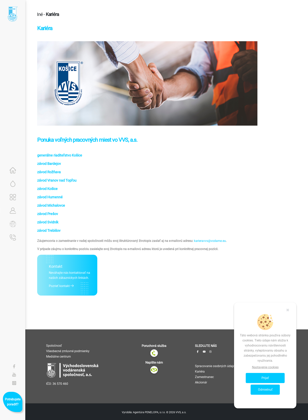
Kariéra (200, 371)
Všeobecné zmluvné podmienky (68, 351)
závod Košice (47, 189)
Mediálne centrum (58, 356)
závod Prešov (47, 214)
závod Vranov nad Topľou (56, 180)
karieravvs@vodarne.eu (210, 241)
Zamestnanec (204, 377)
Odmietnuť (265, 389)
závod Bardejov (49, 164)
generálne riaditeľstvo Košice (59, 155)
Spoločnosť (54, 345)
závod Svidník (47, 222)
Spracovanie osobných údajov (215, 366)
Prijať (265, 378)
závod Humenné (50, 197)
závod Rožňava (49, 172)
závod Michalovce (51, 205)
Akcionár (201, 382)
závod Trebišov (49, 230)
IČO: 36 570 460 (57, 384)
